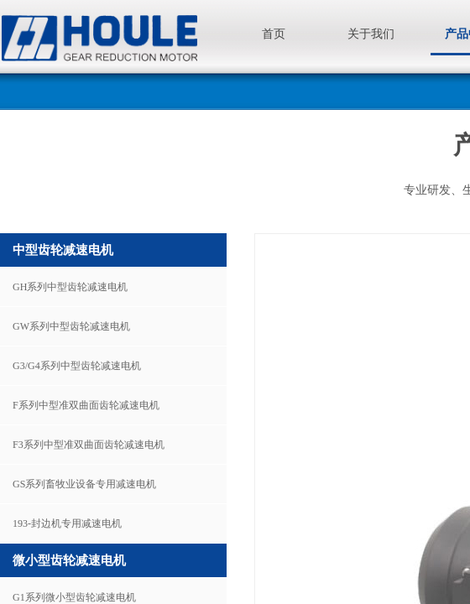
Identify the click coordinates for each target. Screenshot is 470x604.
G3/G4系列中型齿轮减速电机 (77, 366)
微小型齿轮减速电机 (69, 560)
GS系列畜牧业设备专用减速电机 (84, 484)
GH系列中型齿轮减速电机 (70, 287)
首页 (273, 34)
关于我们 (370, 34)
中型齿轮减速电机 (63, 250)
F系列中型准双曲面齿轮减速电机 (86, 405)
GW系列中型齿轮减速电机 (71, 326)
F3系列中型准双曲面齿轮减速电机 (88, 444)
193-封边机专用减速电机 (67, 523)
